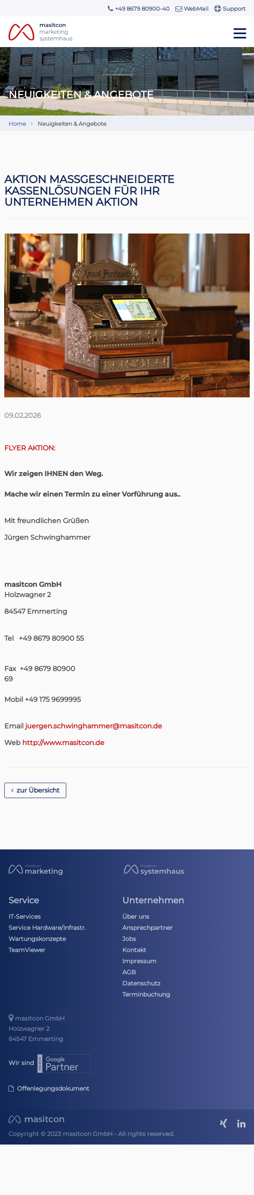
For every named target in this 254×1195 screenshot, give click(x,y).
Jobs (129, 938)
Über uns (135, 916)
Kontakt (134, 950)
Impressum (139, 961)
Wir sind (50, 1062)
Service (24, 900)
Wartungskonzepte (37, 938)
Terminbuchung (146, 994)
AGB (129, 972)
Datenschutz (141, 983)
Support (229, 8)
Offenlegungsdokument (49, 1088)
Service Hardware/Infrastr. (47, 927)
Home (17, 123)
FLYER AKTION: (29, 448)
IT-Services (25, 916)
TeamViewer (27, 950)
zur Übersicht (35, 790)
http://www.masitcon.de (63, 743)
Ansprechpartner (147, 927)
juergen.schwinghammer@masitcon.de (93, 726)
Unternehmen (153, 900)
